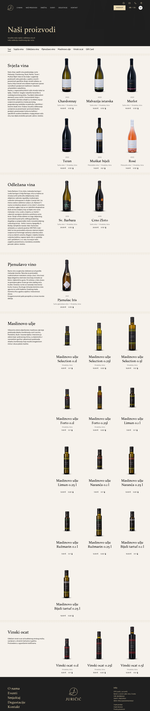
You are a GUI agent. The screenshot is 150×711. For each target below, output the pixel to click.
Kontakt (74, 8)
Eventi (52, 8)
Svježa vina (18, 49)
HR (129, 8)
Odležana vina (32, 49)
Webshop (119, 7)
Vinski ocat (78, 49)
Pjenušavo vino (48, 49)
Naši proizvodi (31, 8)
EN (134, 8)
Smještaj (44, 8)
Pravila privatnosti (119, 709)
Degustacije (63, 8)
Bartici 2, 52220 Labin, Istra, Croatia (125, 694)
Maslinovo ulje (64, 49)
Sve (9, 49)
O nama (20, 8)
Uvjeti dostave (118, 707)
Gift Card (90, 49)
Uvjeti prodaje (118, 705)
